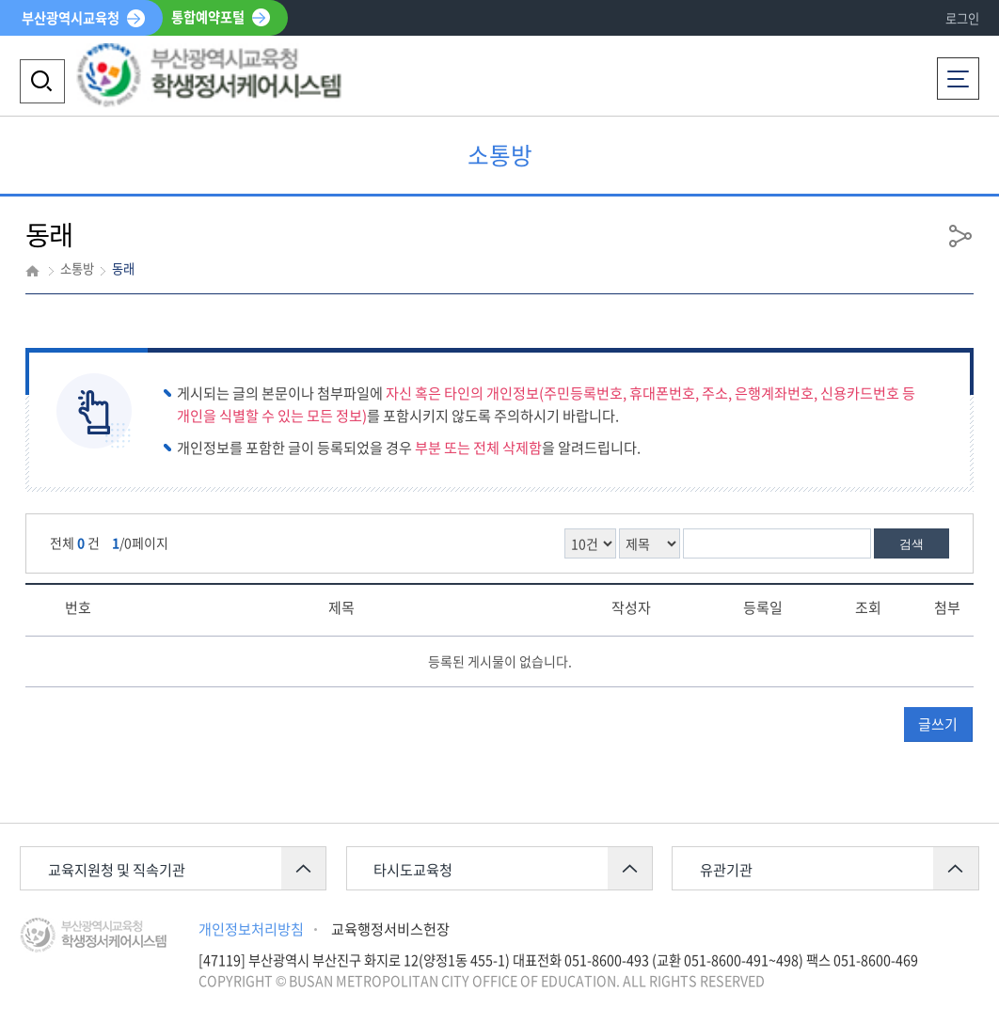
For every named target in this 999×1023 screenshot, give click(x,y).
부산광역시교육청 (70, 18)
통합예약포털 (208, 18)
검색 (911, 544)
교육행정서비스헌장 (390, 928)
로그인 (962, 18)
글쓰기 (938, 724)
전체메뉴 (958, 72)
